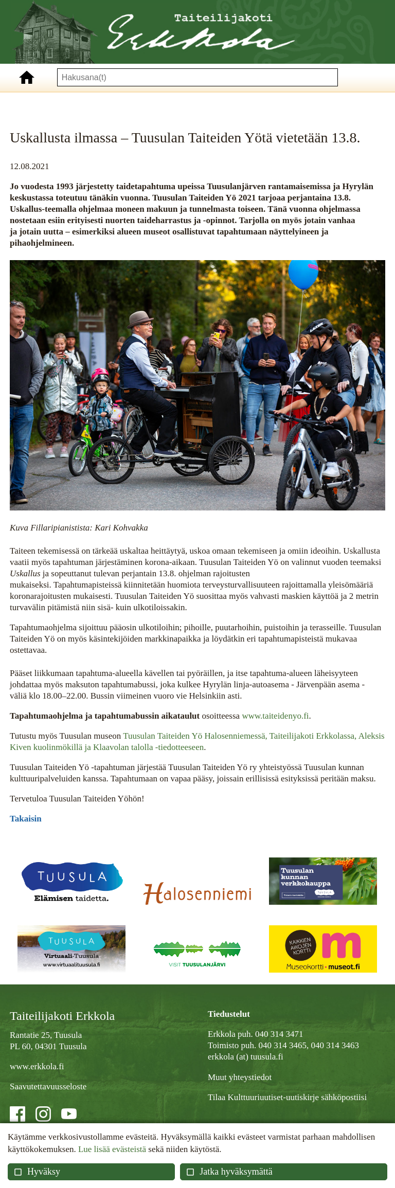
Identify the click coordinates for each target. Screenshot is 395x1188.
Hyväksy (36, 1171)
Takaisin (26, 819)
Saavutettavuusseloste (48, 1086)
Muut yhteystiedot (240, 1077)
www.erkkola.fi (37, 1066)
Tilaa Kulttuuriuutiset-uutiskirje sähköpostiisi (287, 1097)
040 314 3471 (279, 1034)
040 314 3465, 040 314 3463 (308, 1045)
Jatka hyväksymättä (229, 1171)
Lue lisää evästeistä (112, 1149)
